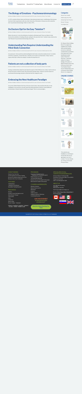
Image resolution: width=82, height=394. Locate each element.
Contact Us (57, 4)
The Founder (11, 196)
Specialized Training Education (14, 186)
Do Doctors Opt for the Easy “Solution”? (26, 29)
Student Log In (66, 4)
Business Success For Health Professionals (40, 179)
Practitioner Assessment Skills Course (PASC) (63, 177)
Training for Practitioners (13, 185)
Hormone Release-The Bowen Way (61, 175)
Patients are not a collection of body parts (27, 63)
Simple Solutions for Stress (37, 176)
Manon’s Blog (11, 201)
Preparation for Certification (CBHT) (40, 175)
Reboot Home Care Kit (36, 188)
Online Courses (34, 192)
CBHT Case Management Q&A (60, 180)
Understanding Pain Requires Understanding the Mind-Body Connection (30, 46)
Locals (23, 206)
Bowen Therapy (65, 22)
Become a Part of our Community (15, 178)
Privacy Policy (64, 162)
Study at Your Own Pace (13, 174)
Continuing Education (35, 195)
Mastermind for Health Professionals (39, 181)
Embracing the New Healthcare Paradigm (27, 79)
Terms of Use (66, 160)
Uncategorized (64, 24)
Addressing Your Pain (47, 50)
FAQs (9, 198)
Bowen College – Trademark (14, 202)
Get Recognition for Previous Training (16, 175)
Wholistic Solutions (35, 186)
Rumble (19, 206)
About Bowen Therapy (13, 195)
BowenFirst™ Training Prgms (35, 4)
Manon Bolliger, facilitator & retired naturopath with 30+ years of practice (25, 16)
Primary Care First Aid (58, 179)
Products (33, 191)
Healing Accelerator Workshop (37, 194)
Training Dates (21, 4)
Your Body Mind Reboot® (36, 178)
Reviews (10, 191)
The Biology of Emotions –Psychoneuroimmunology (32, 13)
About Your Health (46, 16)
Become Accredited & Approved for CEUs (17, 177)
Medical (57, 193)
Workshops (33, 189)
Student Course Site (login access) (15, 193)
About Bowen (48, 4)
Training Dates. (11, 183)
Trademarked (54, 214)
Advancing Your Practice (67, 19)
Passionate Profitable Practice (37, 174)
